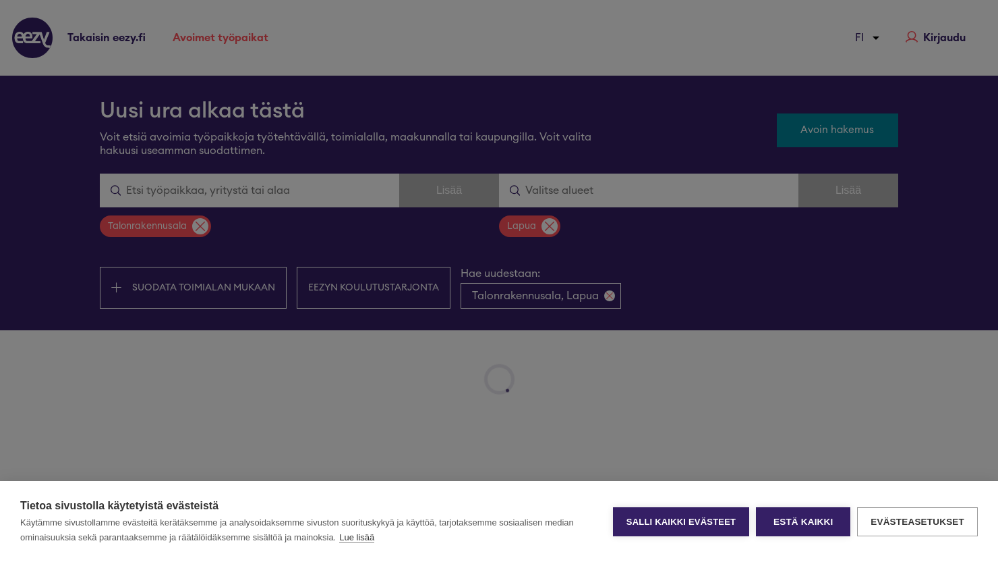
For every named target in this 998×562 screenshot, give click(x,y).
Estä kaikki (803, 522)
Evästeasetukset (917, 522)
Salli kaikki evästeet (681, 522)
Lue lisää (356, 537)
